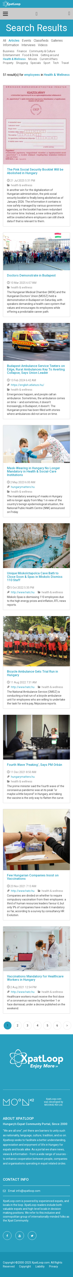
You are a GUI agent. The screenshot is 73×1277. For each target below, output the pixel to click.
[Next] (67, 1025)
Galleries (57, 40)
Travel (65, 62)
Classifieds (41, 40)
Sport (46, 62)
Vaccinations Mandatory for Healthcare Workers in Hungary (35, 978)
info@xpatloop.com (28, 1190)
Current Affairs (49, 59)
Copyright (25, 1266)
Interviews (28, 45)
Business (8, 51)
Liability (40, 1266)
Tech (56, 62)
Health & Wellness (14, 59)
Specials (35, 62)
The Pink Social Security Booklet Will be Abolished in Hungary (35, 171)
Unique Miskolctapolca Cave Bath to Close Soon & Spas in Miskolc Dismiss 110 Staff (34, 576)
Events (26, 40)
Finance (22, 51)
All (4, 40)
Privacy (53, 1266)
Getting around (50, 55)
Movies (32, 59)
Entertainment (11, 55)
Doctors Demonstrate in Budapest (31, 275)
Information (11, 45)
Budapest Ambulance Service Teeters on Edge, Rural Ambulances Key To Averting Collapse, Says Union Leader (36, 369)
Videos (42, 45)
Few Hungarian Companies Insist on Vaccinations (33, 877)
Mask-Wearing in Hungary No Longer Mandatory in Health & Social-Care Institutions (33, 471)
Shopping (22, 62)
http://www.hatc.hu (22, 592)
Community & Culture (42, 51)
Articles (14, 40)
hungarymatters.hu (23, 487)
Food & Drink (30, 55)
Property (8, 62)
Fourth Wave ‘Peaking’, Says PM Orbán (34, 765)
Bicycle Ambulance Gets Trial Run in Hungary (32, 673)
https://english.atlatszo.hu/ (27, 385)
